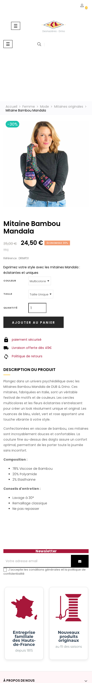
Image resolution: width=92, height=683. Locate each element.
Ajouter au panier (33, 322)
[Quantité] (37, 308)
